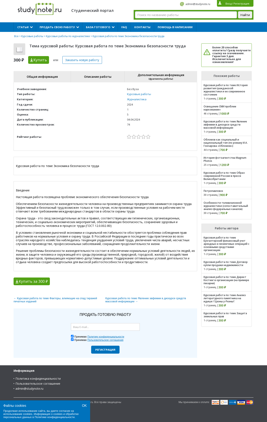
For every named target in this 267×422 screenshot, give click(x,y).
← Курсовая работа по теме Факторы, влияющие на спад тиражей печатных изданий (55, 300)
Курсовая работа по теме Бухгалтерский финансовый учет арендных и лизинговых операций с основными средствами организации (226, 244)
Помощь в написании (175, 27)
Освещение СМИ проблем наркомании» (220, 108)
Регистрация (105, 350)
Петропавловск (213, 191)
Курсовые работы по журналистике (68, 36)
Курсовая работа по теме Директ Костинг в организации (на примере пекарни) (226, 280)
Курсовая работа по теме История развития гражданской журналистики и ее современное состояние (226, 89)
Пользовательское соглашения (105, 340)
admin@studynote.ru (197, 4)
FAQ (124, 27)
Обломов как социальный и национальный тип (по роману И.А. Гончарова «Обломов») (226, 143)
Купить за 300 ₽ (33, 281)
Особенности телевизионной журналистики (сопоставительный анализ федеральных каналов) (226, 206)
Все (16, 36)
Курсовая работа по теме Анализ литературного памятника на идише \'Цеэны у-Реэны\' (225, 298)
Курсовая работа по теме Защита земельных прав (225, 314)
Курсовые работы (32, 36)
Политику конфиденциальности (105, 336)
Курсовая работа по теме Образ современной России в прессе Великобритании (224, 176)
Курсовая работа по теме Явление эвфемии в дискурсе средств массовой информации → (145, 300)
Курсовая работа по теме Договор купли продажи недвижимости (226, 263)
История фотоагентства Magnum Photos (225, 159)
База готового (98, 27)
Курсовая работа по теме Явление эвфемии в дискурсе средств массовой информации (225, 124)
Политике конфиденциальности (55, 417)
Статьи (23, 27)
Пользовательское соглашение (37, 384)
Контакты (142, 27)
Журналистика (136, 99)
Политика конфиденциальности (38, 379)
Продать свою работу (57, 27)
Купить (40, 59)
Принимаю (99, 336)
